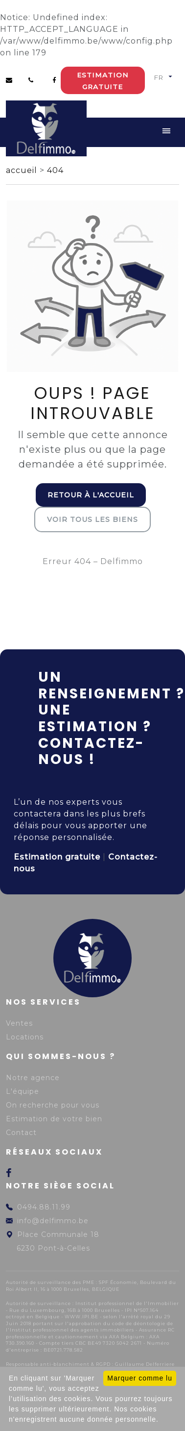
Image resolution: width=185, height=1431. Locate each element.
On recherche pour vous (52, 1105)
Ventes (19, 1023)
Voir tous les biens (92, 519)
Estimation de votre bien (54, 1118)
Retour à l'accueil (90, 495)
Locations (25, 1037)
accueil (23, 170)
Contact (21, 1132)
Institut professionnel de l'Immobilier (127, 1303)
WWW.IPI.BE (81, 1316)
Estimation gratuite (102, 81)
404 (55, 170)
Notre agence (33, 1077)
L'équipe (22, 1091)
